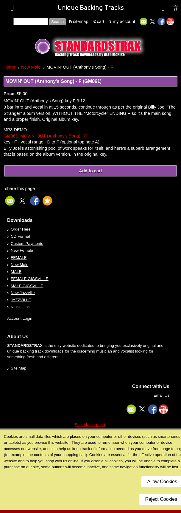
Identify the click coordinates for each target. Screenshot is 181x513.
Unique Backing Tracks (90, 7)
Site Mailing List (90, 424)
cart (100, 21)
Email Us (161, 395)
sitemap (80, 21)
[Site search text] (30, 21)
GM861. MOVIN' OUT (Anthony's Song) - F (45, 136)
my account (124, 21)
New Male (30, 67)
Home (9, 67)
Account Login (19, 318)
